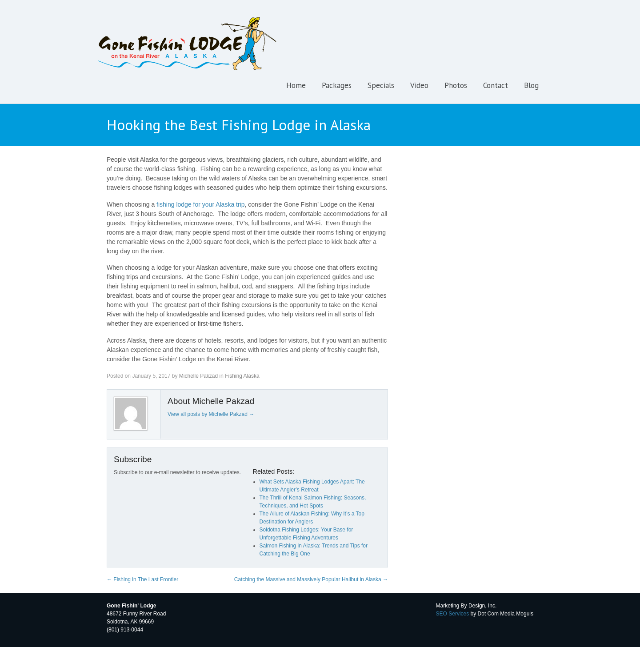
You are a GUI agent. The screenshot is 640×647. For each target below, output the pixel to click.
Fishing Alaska (242, 376)
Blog (531, 85)
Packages (337, 85)
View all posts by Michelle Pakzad (211, 414)
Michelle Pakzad (198, 376)
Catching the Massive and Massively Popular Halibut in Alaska (311, 579)
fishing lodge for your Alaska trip (200, 204)
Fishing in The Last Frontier (142, 579)
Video (419, 85)
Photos (455, 85)
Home (296, 85)
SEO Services (452, 614)
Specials (381, 85)
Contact (495, 85)
